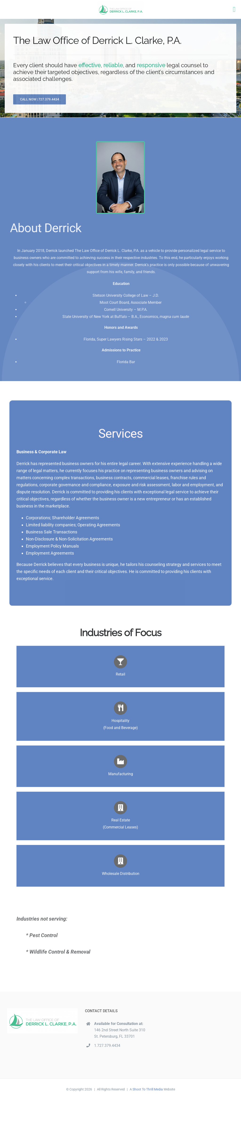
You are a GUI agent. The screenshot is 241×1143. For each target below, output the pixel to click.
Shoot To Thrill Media (148, 1089)
